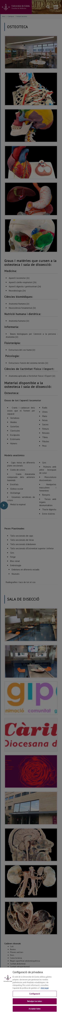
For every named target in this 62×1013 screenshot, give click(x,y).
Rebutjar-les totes (34, 1004)
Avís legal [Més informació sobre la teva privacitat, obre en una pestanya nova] (45, 990)
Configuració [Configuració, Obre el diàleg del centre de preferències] (34, 996)
